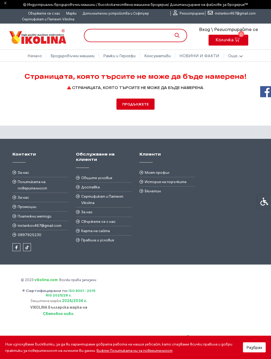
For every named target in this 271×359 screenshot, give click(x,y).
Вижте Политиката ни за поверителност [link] (135, 350)
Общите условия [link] (96, 177)
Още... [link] (238, 56)
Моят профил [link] (157, 172)
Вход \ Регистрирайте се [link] (228, 29)
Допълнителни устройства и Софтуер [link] (116, 13)
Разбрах (254, 347)
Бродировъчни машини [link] (70, 55)
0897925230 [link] (29, 234)
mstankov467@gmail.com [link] (39, 225)
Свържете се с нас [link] (44, 13)
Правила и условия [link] (97, 240)
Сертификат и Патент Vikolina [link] (48, 19)
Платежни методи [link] (34, 216)
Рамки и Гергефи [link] (116, 55)
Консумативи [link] (154, 55)
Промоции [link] (27, 206)
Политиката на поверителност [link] (32, 184)
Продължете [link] (135, 104)
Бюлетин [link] (153, 191)
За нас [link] (23, 172)
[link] (188, 13)
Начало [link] (32, 55)
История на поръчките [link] (166, 181)
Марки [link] (71, 13)
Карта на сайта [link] (95, 230)
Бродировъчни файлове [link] (199, 55)
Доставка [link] (90, 187)
